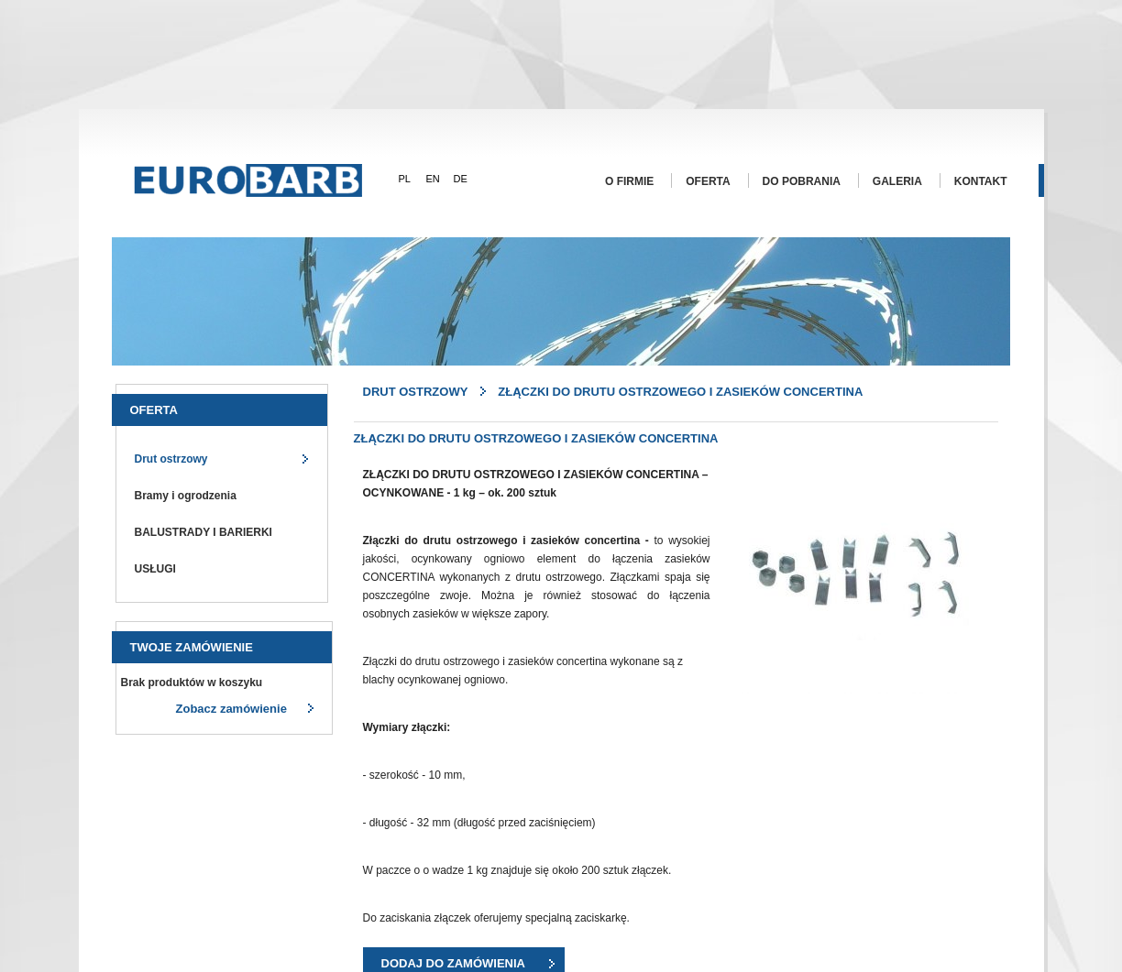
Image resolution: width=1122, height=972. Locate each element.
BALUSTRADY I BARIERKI (203, 532)
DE (461, 178)
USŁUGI (155, 568)
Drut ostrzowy (171, 459)
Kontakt (980, 181)
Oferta (708, 181)
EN (433, 178)
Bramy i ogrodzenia (185, 495)
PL (405, 178)
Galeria (897, 181)
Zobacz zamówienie (231, 708)
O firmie (629, 181)
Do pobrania (802, 181)
